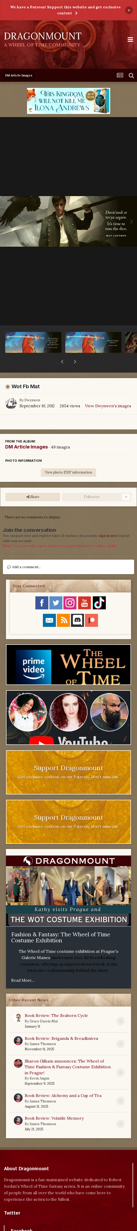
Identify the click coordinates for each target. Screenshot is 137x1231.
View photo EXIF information (68, 459)
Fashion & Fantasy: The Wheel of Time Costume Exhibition (60, 924)
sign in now (108, 522)
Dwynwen (32, 386)
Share (33, 483)
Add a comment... (24, 553)
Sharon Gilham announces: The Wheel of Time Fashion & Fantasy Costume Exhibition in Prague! (68, 1053)
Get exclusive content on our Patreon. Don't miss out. (68, 763)
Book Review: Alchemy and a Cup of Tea (63, 1081)
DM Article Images (26, 433)
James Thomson (43, 1030)
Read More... (23, 966)
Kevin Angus (39, 1065)
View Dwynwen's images (108, 392)
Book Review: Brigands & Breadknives (61, 1024)
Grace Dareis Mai (44, 1007)
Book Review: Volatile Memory (54, 1104)
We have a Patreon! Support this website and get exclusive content (65, 10)
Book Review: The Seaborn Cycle (56, 1001)
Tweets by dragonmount (27, 1208)
